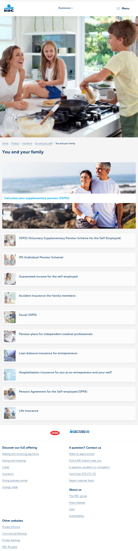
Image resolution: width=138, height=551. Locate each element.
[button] (123, 8)
